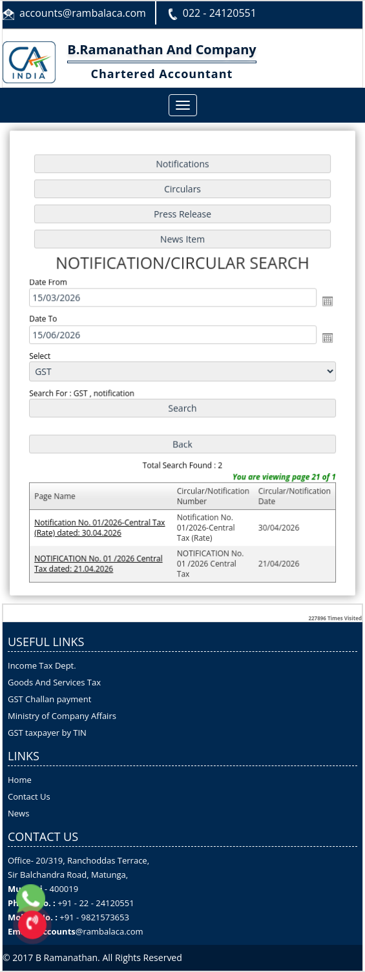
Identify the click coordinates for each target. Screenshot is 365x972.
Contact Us (29, 796)
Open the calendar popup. (324, 302)
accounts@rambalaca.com (82, 13)
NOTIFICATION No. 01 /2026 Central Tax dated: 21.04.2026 (100, 559)
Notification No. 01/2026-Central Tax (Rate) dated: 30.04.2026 (101, 524)
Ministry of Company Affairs (62, 716)
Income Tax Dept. (42, 665)
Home (20, 779)
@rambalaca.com (109, 931)
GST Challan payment (49, 699)
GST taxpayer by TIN (47, 732)
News (18, 813)
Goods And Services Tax (54, 682)
